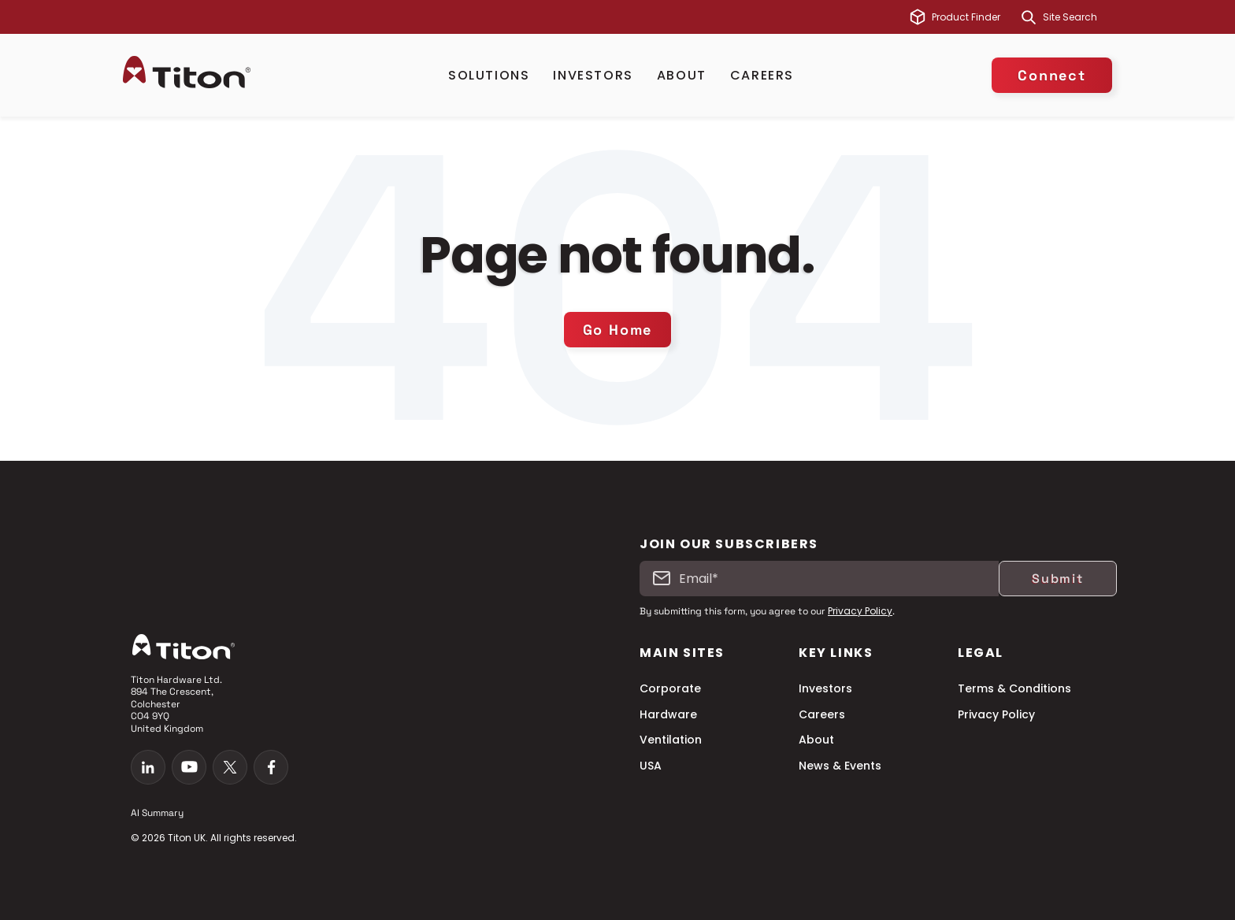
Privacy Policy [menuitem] (996, 715)
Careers (762, 75)
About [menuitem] (816, 740)
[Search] (1028, 17)
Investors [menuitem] (825, 689)
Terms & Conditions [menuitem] (1014, 689)
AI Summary (157, 813)
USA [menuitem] (651, 766)
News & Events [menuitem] (840, 766)
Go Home (618, 330)
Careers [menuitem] (822, 715)
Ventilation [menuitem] (671, 740)
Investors (592, 75)
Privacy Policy (860, 611)
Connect (1052, 75)
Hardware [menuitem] (668, 715)
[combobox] (1077, 17)
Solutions (488, 75)
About (682, 75)
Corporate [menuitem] (670, 689)
